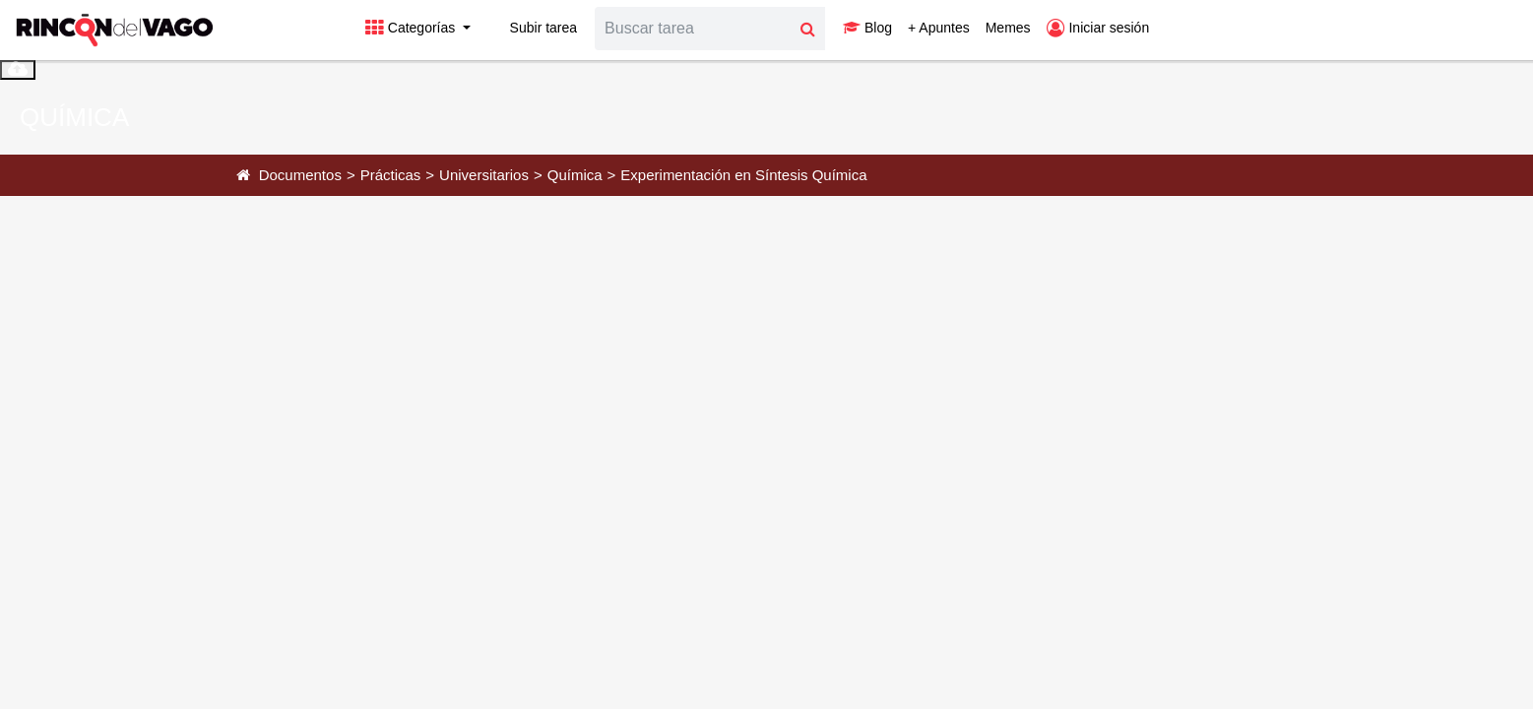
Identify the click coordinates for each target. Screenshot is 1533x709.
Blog (867, 27)
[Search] (693, 28)
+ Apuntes (939, 27)
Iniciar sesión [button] (1098, 27)
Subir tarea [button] (531, 27)
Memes (1008, 27)
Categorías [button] (412, 27)
